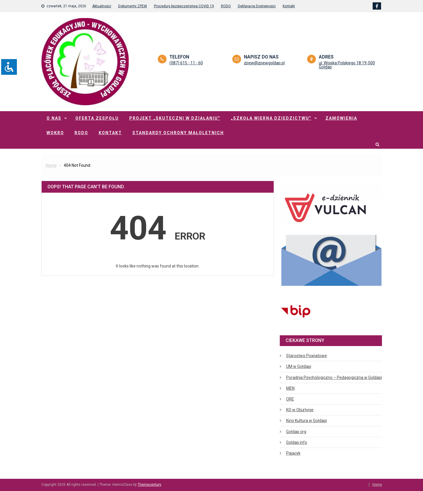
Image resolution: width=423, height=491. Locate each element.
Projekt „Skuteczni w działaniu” (174, 118)
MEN (290, 388)
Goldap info (296, 442)
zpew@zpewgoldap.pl (264, 63)
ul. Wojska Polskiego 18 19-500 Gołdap (347, 65)
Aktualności (101, 6)
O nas (54, 118)
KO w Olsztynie (300, 409)
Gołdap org (296, 431)
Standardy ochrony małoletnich (178, 132)
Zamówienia (341, 118)
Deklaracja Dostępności (257, 6)
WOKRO (55, 132)
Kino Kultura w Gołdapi (306, 420)
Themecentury (149, 485)
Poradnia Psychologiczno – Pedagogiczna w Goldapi (334, 377)
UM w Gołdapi (298, 366)
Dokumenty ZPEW (132, 6)
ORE (290, 399)
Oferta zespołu (97, 118)
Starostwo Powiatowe (306, 355)
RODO (226, 6)
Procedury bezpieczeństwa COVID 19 (184, 6)
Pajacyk (293, 453)
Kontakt (289, 6)
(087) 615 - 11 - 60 (186, 63)
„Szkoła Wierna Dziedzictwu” (271, 118)
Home (377, 485)
